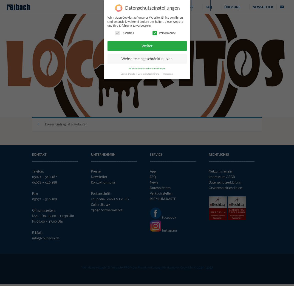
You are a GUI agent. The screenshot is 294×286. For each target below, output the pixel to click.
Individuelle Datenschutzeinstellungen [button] (147, 68)
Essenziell (124, 33)
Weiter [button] (147, 45)
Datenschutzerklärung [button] (149, 73)
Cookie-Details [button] (128, 73)
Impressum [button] (167, 73)
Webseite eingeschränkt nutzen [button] (147, 58)
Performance (164, 33)
